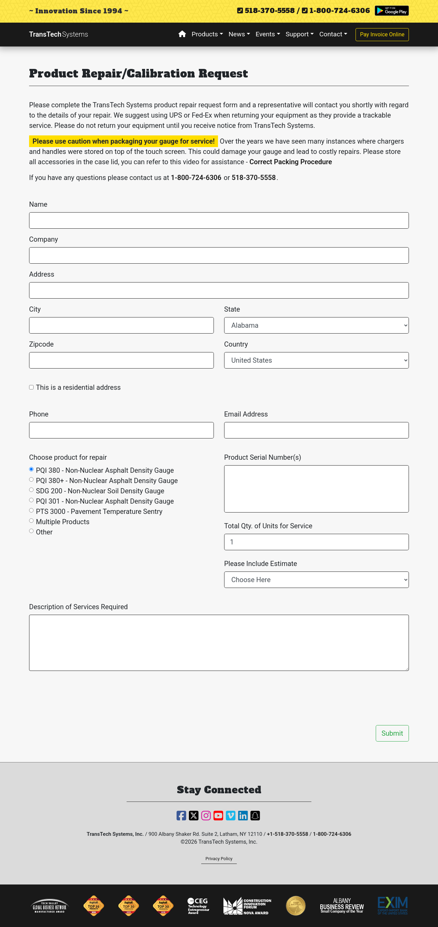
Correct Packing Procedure (290, 162)
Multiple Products (63, 522)
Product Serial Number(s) (262, 457)
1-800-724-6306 (336, 10)
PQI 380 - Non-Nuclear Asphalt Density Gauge (105, 470)
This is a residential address (78, 387)
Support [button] (297, 34)
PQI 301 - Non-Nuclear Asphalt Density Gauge (105, 501)
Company (43, 239)
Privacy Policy (219, 858)
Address (41, 274)
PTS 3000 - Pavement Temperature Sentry (99, 511)
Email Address (246, 414)
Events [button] (265, 34)
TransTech (58, 34)
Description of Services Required (78, 607)
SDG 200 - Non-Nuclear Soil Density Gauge (100, 491)
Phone (39, 414)
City (35, 309)
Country (236, 344)
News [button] (237, 34)
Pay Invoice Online (382, 34)
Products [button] (205, 34)
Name (38, 204)
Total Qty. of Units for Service (268, 526)
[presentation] (357, 698)
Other (44, 532)
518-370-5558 (254, 177)
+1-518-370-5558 (287, 834)
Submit (392, 733)
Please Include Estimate (260, 563)
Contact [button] (330, 34)
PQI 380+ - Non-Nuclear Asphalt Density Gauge (107, 481)
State (232, 309)
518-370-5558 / (268, 10)
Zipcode (41, 344)
